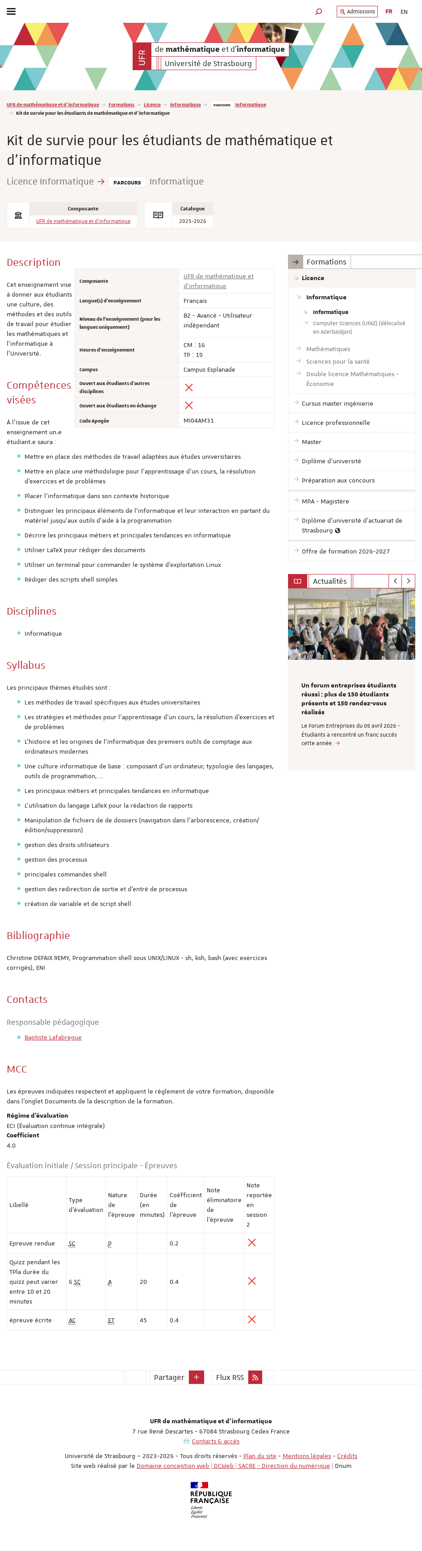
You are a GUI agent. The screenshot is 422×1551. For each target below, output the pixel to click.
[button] (319, 11)
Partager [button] (169, 1377)
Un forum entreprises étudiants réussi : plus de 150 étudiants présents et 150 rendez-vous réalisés (349, 699)
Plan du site (259, 1456)
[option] (351, 679)
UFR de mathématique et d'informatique (53, 104)
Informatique (185, 104)
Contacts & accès (215, 1441)
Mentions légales (307, 1456)
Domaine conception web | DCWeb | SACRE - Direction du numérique (233, 1466)
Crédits (347, 1456)
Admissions (357, 11)
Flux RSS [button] (230, 1377)
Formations (121, 104)
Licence (152, 104)
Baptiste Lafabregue (53, 1037)
